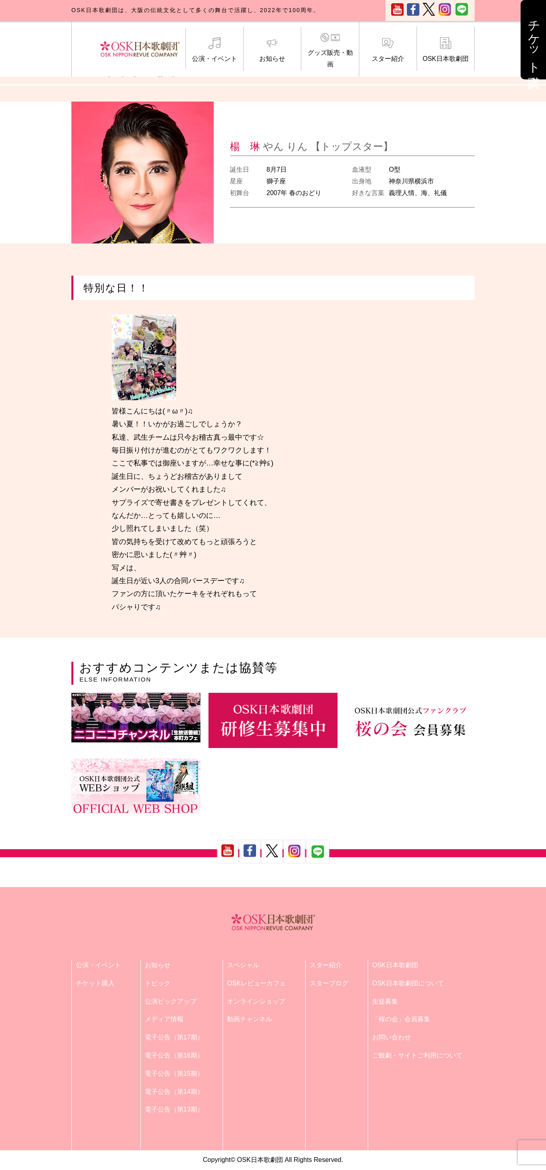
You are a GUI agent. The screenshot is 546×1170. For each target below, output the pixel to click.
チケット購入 (95, 983)
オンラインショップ (256, 1001)
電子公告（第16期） (174, 1055)
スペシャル (243, 965)
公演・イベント (214, 49)
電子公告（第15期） (174, 1073)
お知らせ (272, 49)
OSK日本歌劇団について (408, 983)
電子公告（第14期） (174, 1091)
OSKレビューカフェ (256, 983)
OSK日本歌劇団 (445, 49)
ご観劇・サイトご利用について (417, 1055)
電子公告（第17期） (174, 1037)
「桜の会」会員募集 (401, 1019)
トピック (158, 983)
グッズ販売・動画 (329, 49)
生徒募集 (385, 1001)
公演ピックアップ (170, 1001)
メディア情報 (164, 1019)
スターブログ (329, 983)
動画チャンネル (249, 1019)
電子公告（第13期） (174, 1109)
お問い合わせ (391, 1037)
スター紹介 (388, 49)
